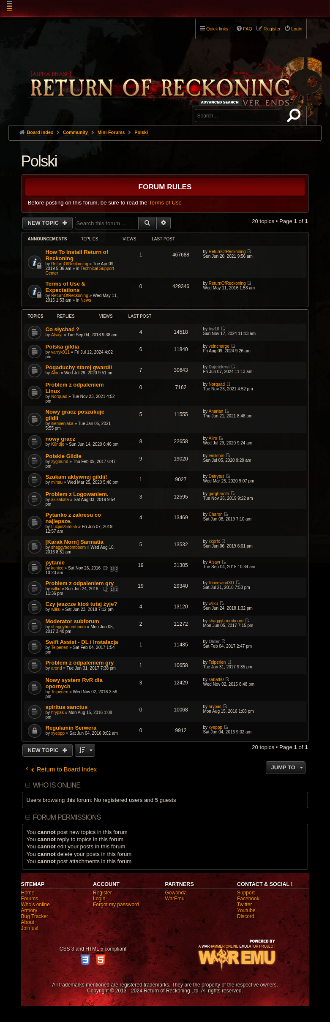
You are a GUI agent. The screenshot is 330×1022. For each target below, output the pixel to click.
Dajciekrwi (219, 367)
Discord (245, 916)
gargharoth (219, 493)
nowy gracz (61, 439)
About (27, 922)
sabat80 (216, 679)
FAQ (247, 28)
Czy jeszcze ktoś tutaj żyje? (81, 604)
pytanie (55, 562)
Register (102, 893)
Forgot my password (116, 905)
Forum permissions (67, 817)
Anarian (216, 411)
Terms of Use (165, 202)
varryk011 (60, 352)
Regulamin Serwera (71, 728)
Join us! (29, 928)
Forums (29, 899)
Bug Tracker (35, 916)
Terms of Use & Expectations (65, 287)
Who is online (56, 785)
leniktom (216, 455)
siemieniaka (62, 423)
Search (295, 117)
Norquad (59, 396)
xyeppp (58, 733)
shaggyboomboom (68, 547)
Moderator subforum (72, 621)
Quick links (217, 28)
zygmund (59, 461)
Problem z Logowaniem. (77, 494)
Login (99, 899)
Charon (216, 514)
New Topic (44, 223)
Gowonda (176, 893)
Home (28, 893)
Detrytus (216, 476)
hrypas (57, 712)
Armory (29, 910)
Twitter (244, 905)
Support (246, 893)
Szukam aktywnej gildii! (76, 477)
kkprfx (214, 541)
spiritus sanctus (67, 707)
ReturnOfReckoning (69, 264)
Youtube (246, 910)
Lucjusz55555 (64, 526)
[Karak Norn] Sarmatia (75, 542)
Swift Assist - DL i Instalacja (82, 642)
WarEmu (175, 899)
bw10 (214, 329)
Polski (39, 161)
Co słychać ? (62, 329)
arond (56, 668)
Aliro (55, 373)
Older (214, 641)
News (85, 300)
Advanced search (221, 102)
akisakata (60, 499)
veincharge (219, 346)
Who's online (35, 905)
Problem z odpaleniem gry (80, 583)
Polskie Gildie (64, 456)
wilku (55, 588)
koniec (57, 568)
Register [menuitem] (272, 28)
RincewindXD (221, 582)
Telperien (59, 647)
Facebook (248, 899)
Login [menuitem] (296, 28)
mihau (57, 482)
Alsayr (57, 334)
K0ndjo (57, 444)
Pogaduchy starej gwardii (79, 367)
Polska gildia (62, 346)
